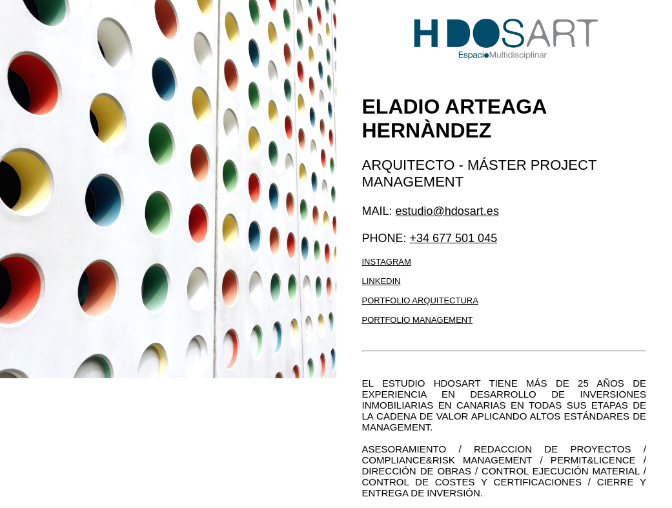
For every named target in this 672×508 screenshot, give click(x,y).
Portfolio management (417, 320)
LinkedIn (381, 281)
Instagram (386, 262)
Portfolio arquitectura (420, 300)
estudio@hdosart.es (447, 211)
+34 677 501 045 (454, 238)
